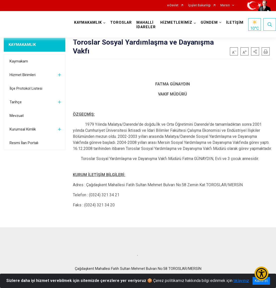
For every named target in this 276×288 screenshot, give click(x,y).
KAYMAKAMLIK (22, 44)
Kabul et (261, 281)
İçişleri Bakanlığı (199, 5)
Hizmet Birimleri (23, 75)
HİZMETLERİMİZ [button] (176, 22)
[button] (255, 51)
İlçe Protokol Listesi (26, 88)
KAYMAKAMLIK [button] (88, 22)
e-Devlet (172, 5)
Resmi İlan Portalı (24, 143)
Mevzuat (17, 115)
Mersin (225, 5)
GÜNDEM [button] (209, 22)
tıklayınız (241, 280)
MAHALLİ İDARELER (146, 24)
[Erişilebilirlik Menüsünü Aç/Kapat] (261, 273)
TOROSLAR (121, 22)
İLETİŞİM (234, 22)
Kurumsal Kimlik (23, 129)
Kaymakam (19, 61)
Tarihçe (16, 102)
